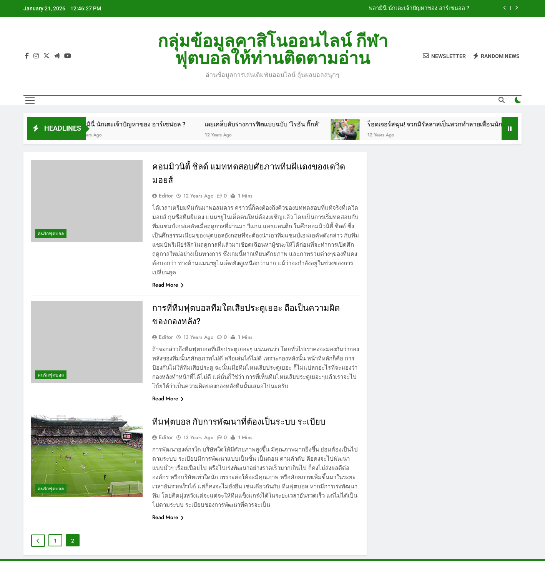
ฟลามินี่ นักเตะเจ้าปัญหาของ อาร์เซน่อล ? (419, 8)
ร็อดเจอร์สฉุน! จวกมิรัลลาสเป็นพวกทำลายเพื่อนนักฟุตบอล (451, 124)
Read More (168, 285)
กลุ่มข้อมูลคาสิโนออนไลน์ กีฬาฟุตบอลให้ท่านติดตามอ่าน (273, 49)
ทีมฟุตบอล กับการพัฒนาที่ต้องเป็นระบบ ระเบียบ (239, 422)
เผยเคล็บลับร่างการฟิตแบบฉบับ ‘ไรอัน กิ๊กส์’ (268, 124)
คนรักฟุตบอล (51, 233)
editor (166, 195)
